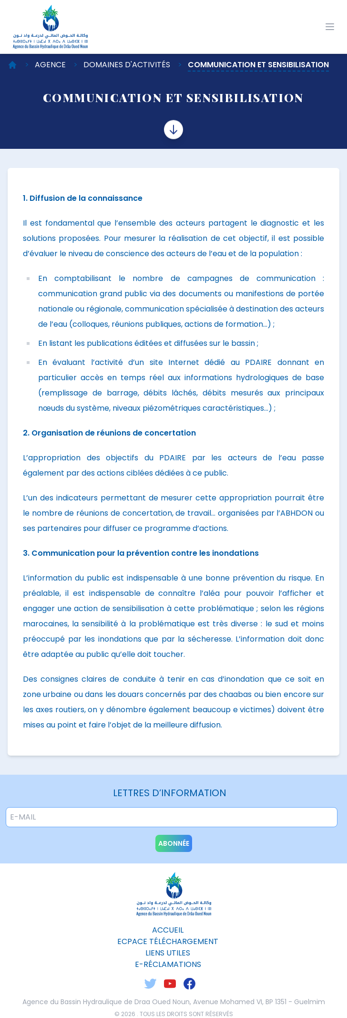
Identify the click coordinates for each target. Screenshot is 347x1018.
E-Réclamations (168, 964)
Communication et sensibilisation (258, 64)
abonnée (173, 843)
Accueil (168, 930)
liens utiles (167, 952)
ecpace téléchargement (167, 941)
